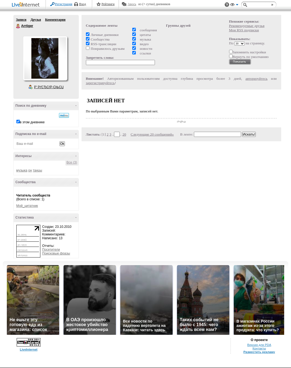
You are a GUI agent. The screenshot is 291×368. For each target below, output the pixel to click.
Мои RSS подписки (244, 30)
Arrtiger (18, 26)
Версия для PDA (259, 344)
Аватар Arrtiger (45, 58)
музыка (22, 170)
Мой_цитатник (27, 206)
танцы (37, 170)
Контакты (259, 348)
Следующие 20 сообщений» (152, 134)
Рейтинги (108, 4)
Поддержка (227, 4)
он (30, 170)
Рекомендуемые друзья (247, 26)
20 (124, 134)
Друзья (36, 20)
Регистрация (64, 4)
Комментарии (55, 20)
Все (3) (72, 162)
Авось (132, 4)
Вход (82, 4)
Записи (21, 20)
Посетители (51, 250)
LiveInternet (26, 5)
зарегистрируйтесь (100, 83)
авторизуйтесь (256, 78)
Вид (234, 5)
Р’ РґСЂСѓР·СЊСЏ (49, 87)
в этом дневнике (32, 122)
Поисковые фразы (56, 253)
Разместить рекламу (259, 352)
